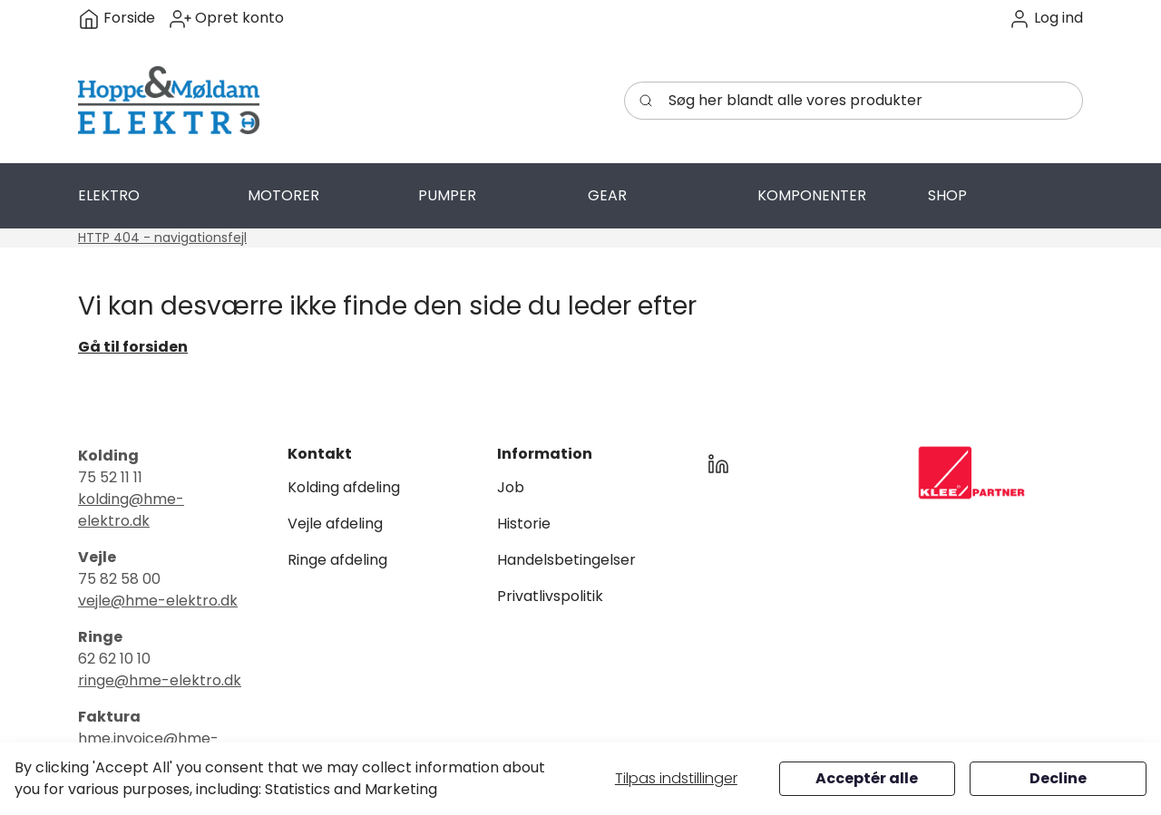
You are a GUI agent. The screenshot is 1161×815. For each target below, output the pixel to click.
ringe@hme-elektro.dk (159, 680)
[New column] (971, 472)
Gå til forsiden (133, 346)
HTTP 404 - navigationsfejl (162, 237)
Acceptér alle (866, 778)
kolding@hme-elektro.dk (131, 510)
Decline (1058, 778)
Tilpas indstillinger (676, 778)
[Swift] (168, 100)
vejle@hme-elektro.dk (158, 600)
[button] (1045, 18)
